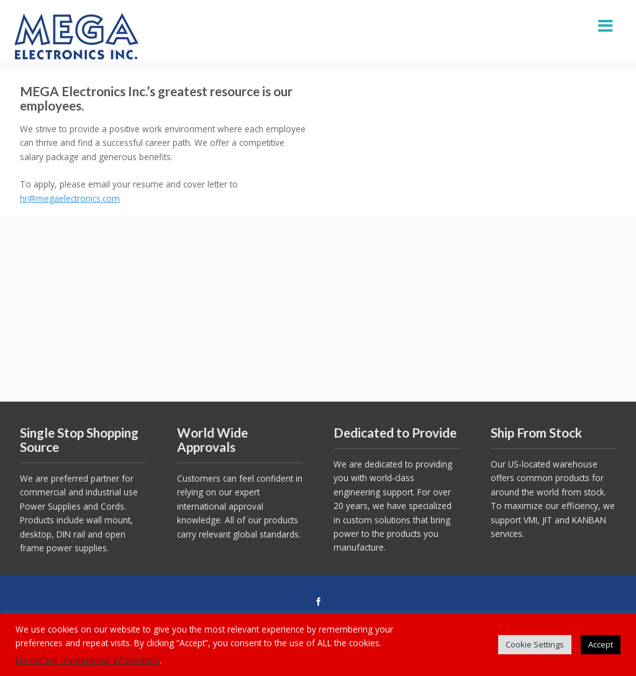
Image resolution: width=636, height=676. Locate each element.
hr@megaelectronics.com (70, 198)
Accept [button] (600, 644)
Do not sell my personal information (88, 660)
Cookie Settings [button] (535, 644)
